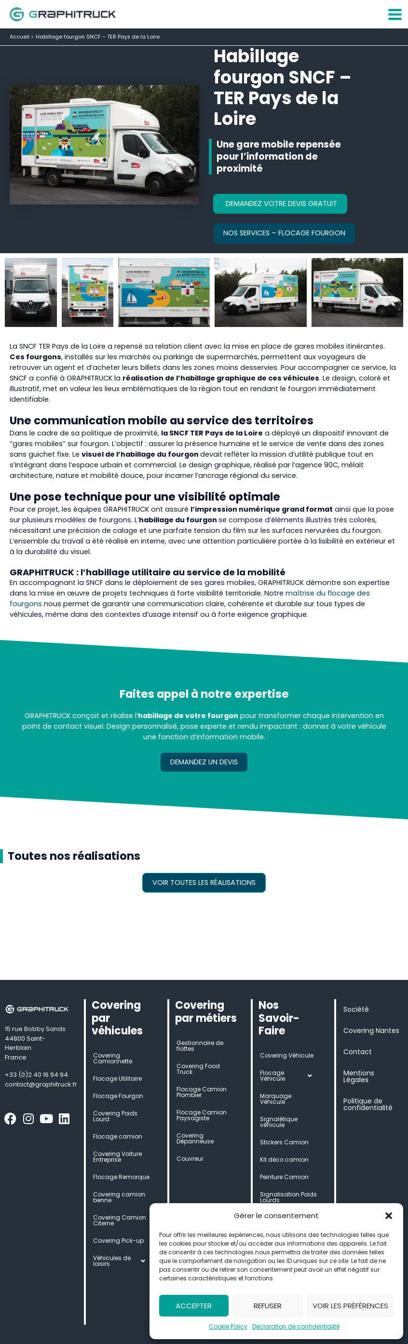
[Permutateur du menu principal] (395, 14)
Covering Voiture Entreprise (117, 1157)
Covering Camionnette (112, 1058)
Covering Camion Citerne (119, 1220)
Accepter (194, 1306)
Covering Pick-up (118, 1240)
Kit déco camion (284, 1159)
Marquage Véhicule (275, 1099)
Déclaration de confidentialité (296, 1326)
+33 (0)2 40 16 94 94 (36, 1074)
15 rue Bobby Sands (35, 1028)
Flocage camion (117, 1136)
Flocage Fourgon (118, 1096)
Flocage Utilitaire (117, 1078)
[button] (389, 1216)
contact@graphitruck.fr (41, 1084)
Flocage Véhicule (288, 1076)
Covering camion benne (119, 1197)
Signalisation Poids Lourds (288, 1197)
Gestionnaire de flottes (200, 1046)
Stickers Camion (284, 1142)
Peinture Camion (284, 1177)
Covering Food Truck (198, 1069)
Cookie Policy (228, 1326)
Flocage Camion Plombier (202, 1092)
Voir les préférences (350, 1306)
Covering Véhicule (286, 1055)
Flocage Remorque (121, 1177)
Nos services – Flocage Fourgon (284, 233)
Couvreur (190, 1158)
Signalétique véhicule (279, 1122)
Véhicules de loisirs (121, 1261)
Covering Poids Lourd (115, 1116)
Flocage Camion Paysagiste (202, 1115)
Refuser (268, 1306)
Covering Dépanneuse (195, 1138)
